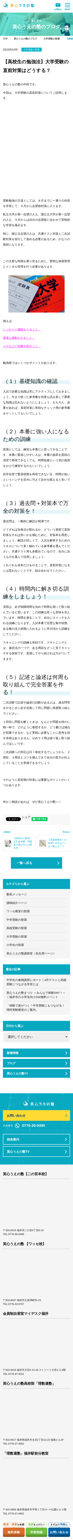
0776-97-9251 (16, 1374)
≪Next (6, 832)
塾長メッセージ (16, 894)
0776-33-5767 (16, 1304)
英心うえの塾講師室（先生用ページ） (31, 953)
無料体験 (14, 1532)
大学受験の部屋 (31, 49)
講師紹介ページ (16, 902)
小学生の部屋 (15, 945)
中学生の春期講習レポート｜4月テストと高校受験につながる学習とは (36, 982)
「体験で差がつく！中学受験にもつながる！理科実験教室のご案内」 (35, 1008)
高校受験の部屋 (16, 928)
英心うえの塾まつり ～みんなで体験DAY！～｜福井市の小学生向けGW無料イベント (36, 995)
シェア (26, 817)
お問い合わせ (59, 1532)
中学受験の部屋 (16, 919)
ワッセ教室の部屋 (18, 911)
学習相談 (36, 1532)
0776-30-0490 (16, 1234)
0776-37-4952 (16, 1443)
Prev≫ (66, 832)
